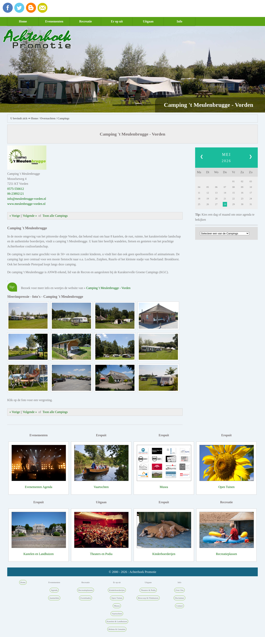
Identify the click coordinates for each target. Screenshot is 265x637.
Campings (63, 118)
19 (207, 198)
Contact (179, 606)
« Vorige (14, 215)
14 (225, 192)
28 (225, 204)
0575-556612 (15, 188)
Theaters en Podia (101, 554)
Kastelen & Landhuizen (117, 621)
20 (216, 198)
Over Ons (179, 590)
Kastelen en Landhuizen (38, 554)
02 (242, 181)
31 (251, 204)
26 (207, 204)
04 (199, 187)
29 (233, 204)
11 (199, 192)
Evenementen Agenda (38, 487)
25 (199, 204)
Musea (164, 487)
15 (233, 192)
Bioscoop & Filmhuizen (148, 598)
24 (251, 198)
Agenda (54, 590)
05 (207, 187)
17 (251, 192)
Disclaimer (179, 598)
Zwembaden (85, 598)
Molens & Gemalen (116, 629)
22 (233, 198)
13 (216, 192)
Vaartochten (101, 487)
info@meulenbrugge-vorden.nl (26, 198)
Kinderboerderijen (163, 554)
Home (23, 21)
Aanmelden (54, 598)
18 (199, 198)
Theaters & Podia (148, 590)
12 (207, 192)
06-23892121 (15, 193)
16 (242, 192)
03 (251, 181)
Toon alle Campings (55, 215)
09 (242, 187)
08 (233, 187)
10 (251, 187)
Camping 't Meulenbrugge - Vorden (108, 288)
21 (225, 198)
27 (216, 204)
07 (225, 187)
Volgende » (30, 215)
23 (242, 198)
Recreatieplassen (226, 554)
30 (242, 204)
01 (233, 181)
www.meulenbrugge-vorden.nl (26, 203)
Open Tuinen (226, 487)
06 (216, 187)
